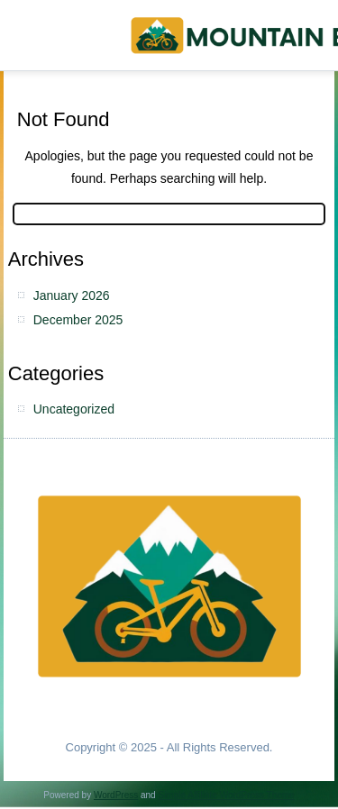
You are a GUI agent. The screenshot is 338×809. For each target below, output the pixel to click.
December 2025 (78, 320)
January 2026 (71, 295)
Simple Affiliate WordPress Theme (226, 795)
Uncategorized (73, 409)
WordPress (116, 795)
